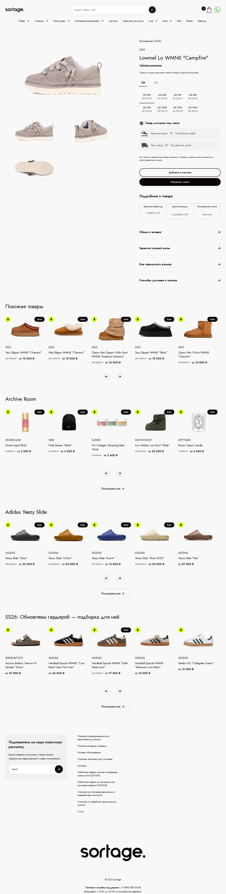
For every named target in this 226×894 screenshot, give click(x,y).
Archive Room (20, 399)
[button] (23, 21)
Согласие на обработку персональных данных (96, 803)
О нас (80, 811)
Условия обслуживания (89, 752)
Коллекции (145, 41)
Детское (113, 21)
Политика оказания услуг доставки (94, 759)
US (143, 82)
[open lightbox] (72, 150)
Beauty (189, 21)
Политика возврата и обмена (91, 746)
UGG (157, 41)
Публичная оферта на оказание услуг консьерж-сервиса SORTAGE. (96, 783)
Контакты (81, 765)
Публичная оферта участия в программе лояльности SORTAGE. (97, 774)
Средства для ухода (133, 21)
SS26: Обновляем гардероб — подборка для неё (62, 617)
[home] (17, 9)
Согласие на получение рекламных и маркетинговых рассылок (96, 793)
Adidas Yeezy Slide (26, 512)
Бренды (202, 21)
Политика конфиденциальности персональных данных (93, 738)
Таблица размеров (150, 65)
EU (156, 82)
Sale (179, 21)
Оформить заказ (180, 182)
